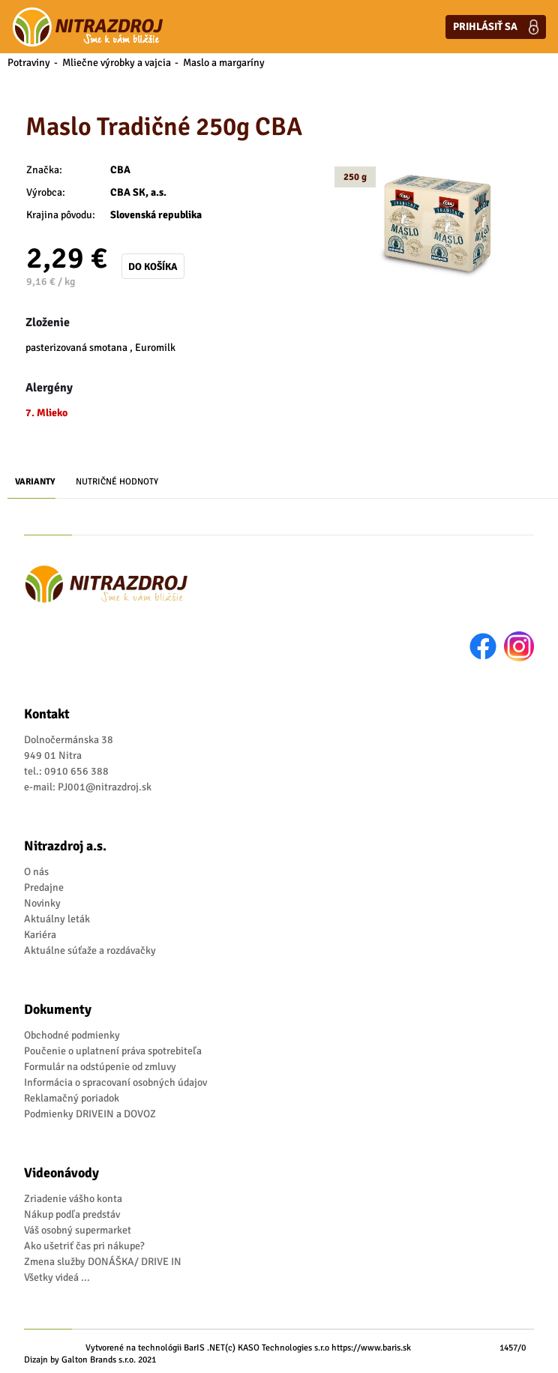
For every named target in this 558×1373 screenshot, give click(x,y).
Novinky (42, 903)
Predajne (44, 887)
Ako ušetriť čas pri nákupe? (84, 1246)
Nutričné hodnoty (117, 481)
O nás (36, 871)
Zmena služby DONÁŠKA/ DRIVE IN (103, 1261)
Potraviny (29, 62)
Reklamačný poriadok (71, 1098)
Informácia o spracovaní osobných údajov (115, 1082)
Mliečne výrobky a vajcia (116, 62)
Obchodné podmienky (72, 1035)
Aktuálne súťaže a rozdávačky (90, 950)
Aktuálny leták (57, 919)
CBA (120, 169)
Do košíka (153, 266)
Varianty (35, 481)
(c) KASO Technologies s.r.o (277, 1348)
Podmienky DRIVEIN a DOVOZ (90, 1114)
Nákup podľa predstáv (72, 1214)
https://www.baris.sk (371, 1348)
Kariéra (40, 934)
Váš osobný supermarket (77, 1230)
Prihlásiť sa (495, 26)
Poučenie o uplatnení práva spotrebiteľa (113, 1051)
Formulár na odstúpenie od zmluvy (100, 1066)
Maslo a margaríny (224, 62)
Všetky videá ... (57, 1277)
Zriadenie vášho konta (73, 1198)
